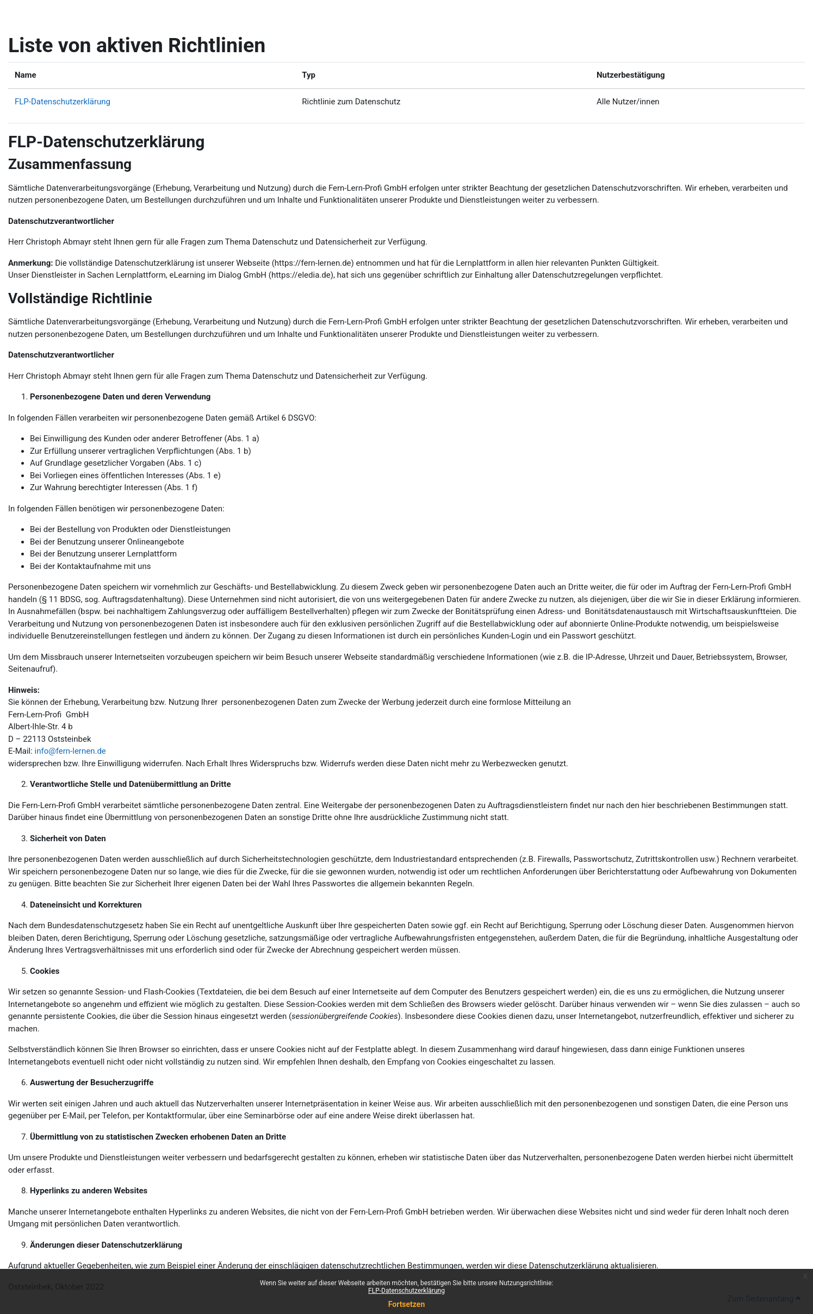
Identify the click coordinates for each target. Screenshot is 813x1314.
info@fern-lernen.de (70, 751)
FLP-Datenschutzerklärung (406, 1290)
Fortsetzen (406, 1304)
